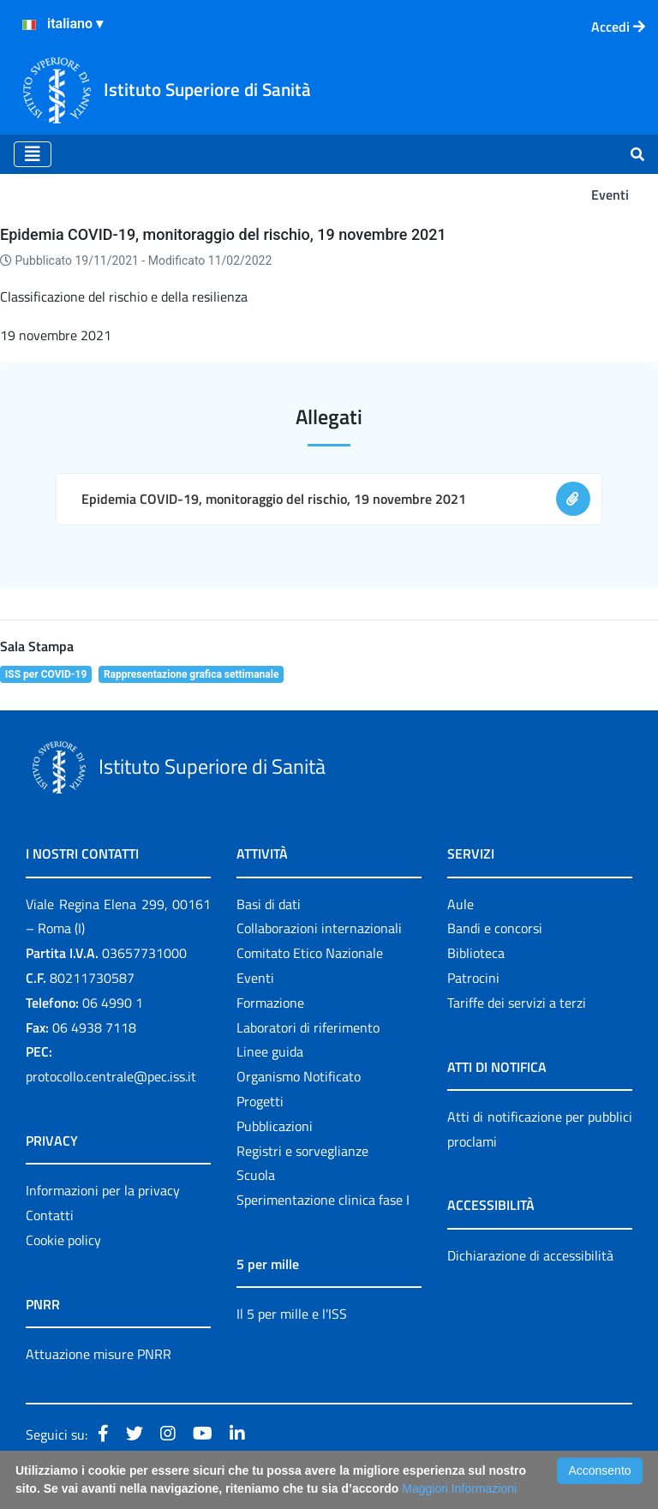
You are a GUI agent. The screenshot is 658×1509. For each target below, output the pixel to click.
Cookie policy (63, 1240)
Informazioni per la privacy (103, 1190)
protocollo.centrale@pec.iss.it (111, 1076)
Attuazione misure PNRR (98, 1354)
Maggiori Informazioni (459, 1488)
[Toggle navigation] (32, 154)
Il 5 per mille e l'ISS (291, 1313)
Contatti (50, 1215)
